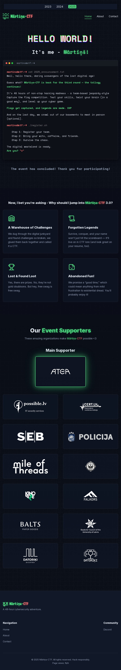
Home (88, 16)
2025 (72, 6)
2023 (48, 6)
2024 (59, 6)
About (100, 16)
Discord (107, 629)
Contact (113, 16)
